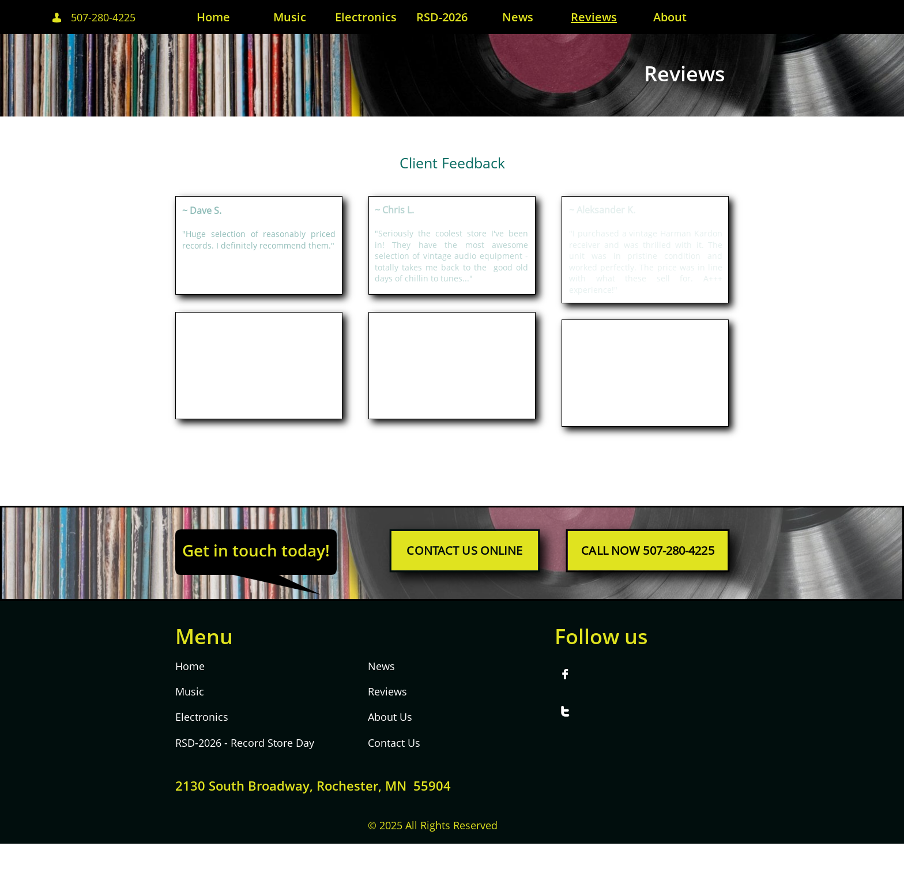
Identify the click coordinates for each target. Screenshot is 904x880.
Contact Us (394, 743)
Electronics (201, 717)
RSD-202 (195, 743)
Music (189, 691)
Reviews (387, 691)
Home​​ (190, 666)
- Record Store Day (267, 743)
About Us (390, 717)
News (381, 666)
